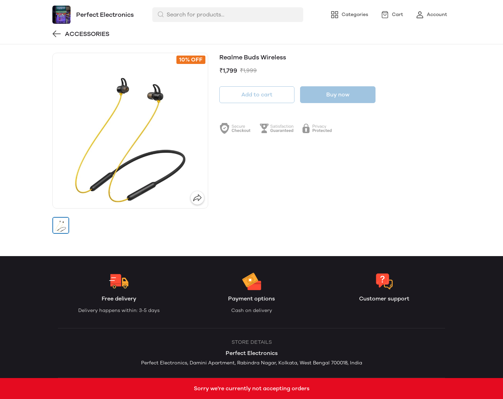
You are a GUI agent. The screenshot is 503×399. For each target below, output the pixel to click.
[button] (60, 225)
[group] (130, 130)
